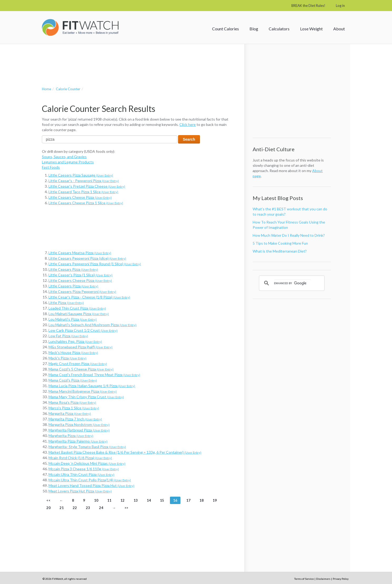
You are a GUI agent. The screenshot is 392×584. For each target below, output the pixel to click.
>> (126, 508)
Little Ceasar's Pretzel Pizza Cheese (86, 186)
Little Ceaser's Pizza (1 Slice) (80, 275)
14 (149, 500)
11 (109, 500)
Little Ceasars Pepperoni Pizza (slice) (87, 258)
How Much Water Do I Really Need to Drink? (289, 235)
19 (215, 500)
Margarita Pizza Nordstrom (79, 424)
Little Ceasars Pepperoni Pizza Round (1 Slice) (94, 264)
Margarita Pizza (69, 413)
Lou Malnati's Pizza (72, 319)
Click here (187, 124)
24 (101, 508)
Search (189, 139)
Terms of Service (304, 578)
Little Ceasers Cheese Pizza (80, 280)
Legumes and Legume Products (68, 162)
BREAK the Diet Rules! (308, 5)
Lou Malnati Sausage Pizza (78, 313)
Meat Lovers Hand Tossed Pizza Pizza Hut (91, 485)
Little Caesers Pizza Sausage (80, 175)
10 (96, 500)
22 (75, 508)
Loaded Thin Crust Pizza (77, 308)
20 (48, 508)
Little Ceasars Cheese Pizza (80, 197)
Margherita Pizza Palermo (77, 441)
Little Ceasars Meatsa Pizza (79, 252)
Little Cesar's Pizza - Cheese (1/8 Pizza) (89, 297)
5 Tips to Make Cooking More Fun (280, 243)
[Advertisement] (138, 60)
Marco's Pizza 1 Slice (73, 408)
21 (62, 508)
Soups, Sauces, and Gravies (64, 156)
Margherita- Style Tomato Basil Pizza (87, 446)
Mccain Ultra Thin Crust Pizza (81, 474)
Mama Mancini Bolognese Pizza (82, 391)
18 (201, 500)
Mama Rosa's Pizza (72, 402)
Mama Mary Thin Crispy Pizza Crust (86, 397)
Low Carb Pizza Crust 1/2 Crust (82, 330)
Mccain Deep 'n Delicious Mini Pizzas (86, 463)
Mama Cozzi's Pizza (72, 380)
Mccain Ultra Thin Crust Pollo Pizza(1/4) (89, 480)
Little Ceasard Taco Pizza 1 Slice (83, 191)
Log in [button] (340, 5)
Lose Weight (311, 28)
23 (88, 508)
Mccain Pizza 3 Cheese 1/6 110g (83, 469)
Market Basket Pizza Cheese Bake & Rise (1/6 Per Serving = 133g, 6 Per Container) (124, 452)
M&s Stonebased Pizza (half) (80, 347)
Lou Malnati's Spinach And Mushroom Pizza (92, 324)
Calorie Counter (68, 89)
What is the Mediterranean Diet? (280, 251)
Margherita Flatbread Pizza (79, 430)
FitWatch (80, 27)
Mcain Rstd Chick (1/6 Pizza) (80, 457)
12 (122, 500)
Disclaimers (323, 578)
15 (162, 500)
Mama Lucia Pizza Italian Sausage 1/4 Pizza (91, 385)
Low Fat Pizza (68, 336)
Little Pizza (66, 302)
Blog (253, 28)
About (339, 28)
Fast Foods (51, 167)
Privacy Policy (341, 578)
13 (136, 500)
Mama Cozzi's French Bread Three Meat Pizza (94, 374)
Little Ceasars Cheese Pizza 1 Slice (85, 203)
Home (46, 89)
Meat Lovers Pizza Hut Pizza (80, 491)
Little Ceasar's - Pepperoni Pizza (83, 180)
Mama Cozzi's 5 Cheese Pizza (81, 369)
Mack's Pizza (67, 358)
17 (188, 500)
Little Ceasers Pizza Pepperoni (82, 291)
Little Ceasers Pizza (73, 286)
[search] (292, 283)
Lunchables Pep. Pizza (75, 341)
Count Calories (225, 28)
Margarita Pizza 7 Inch (75, 419)
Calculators (279, 28)
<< (48, 500)
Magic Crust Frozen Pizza (77, 363)
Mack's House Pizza (73, 352)
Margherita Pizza (70, 435)
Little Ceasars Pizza (73, 269)
